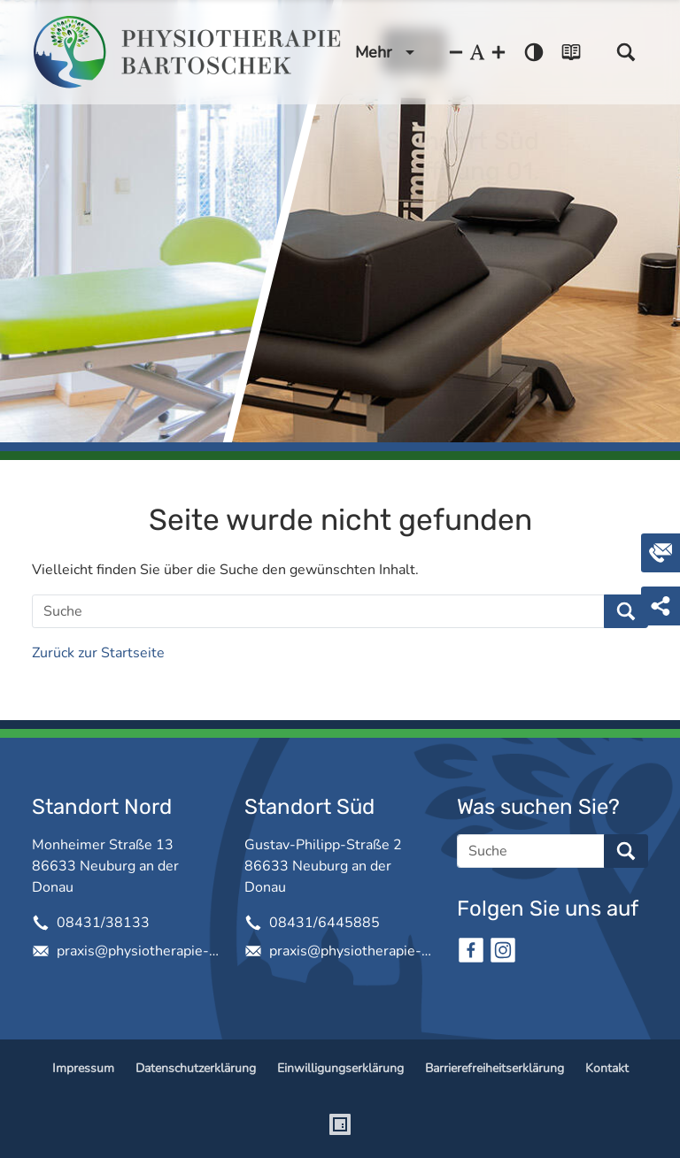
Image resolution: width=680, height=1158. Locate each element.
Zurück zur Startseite (98, 653)
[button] (626, 52)
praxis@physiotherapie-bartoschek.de (137, 951)
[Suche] (318, 611)
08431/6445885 (324, 922)
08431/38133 (103, 922)
